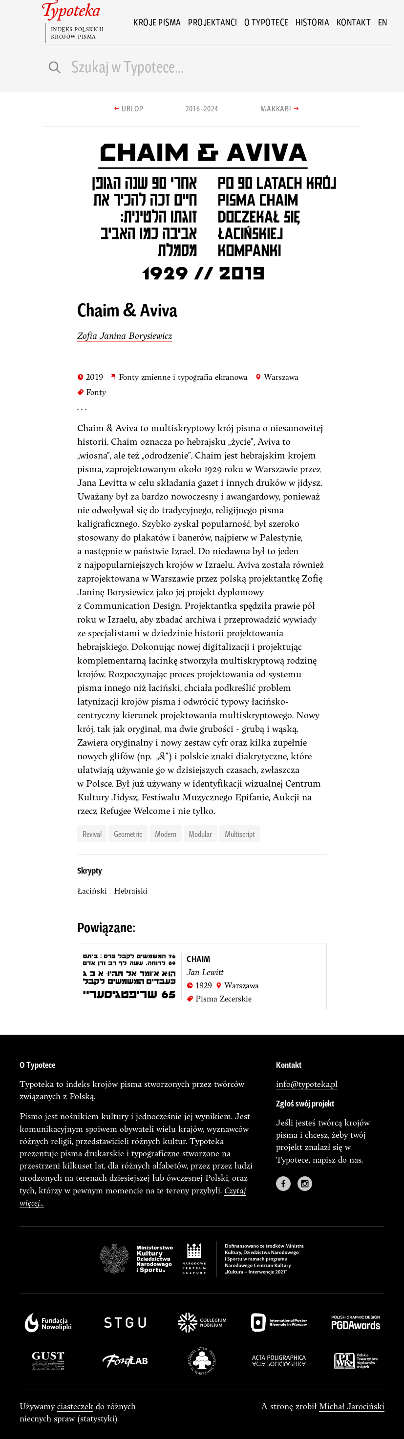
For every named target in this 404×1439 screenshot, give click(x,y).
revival (92, 833)
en (382, 22)
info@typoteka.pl (307, 1084)
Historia (312, 22)
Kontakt (354, 22)
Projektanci (212, 22)
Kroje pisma (157, 22)
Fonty (91, 392)
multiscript (240, 833)
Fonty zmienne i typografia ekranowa (179, 377)
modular (200, 833)
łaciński (92, 891)
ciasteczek (75, 1406)
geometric (128, 833)
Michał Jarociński (351, 1406)
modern (165, 833)
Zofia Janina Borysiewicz (124, 335)
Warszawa (276, 377)
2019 (90, 377)
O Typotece (266, 22)
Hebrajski (131, 891)
